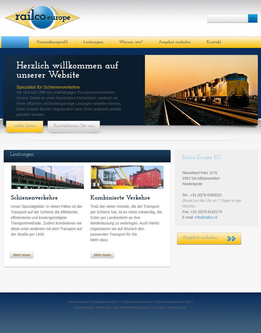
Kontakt (214, 42)
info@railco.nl (206, 217)
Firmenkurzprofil (52, 42)
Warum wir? (131, 42)
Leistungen (93, 42)
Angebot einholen (175, 42)
